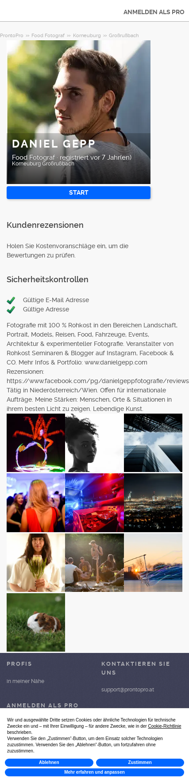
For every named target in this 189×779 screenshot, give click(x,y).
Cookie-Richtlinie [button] (164, 726)
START (79, 192)
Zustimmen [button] (140, 762)
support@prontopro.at (127, 690)
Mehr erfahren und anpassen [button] (94, 772)
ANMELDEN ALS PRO (154, 11)
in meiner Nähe (25, 681)
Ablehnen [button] (49, 762)
